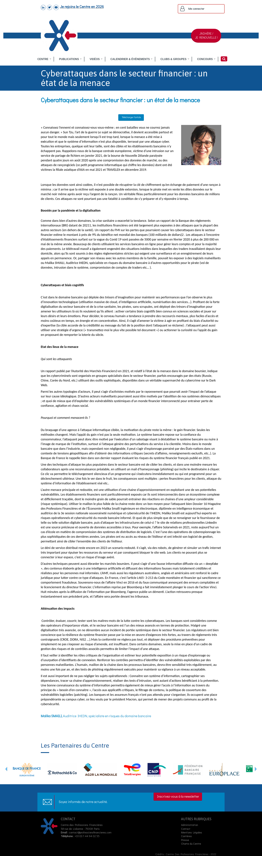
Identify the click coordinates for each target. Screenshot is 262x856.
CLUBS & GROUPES (173, 59)
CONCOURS (204, 59)
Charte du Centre (191, 843)
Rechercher (224, 58)
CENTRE (43, 59)
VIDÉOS (94, 59)
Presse (185, 840)
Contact (185, 828)
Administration (189, 825)
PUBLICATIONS (69, 59)
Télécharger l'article (131, 117)
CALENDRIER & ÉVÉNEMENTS (130, 59)
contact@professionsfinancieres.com (90, 832)
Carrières (186, 836)
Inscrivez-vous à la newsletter (178, 796)
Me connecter (196, 8)
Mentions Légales (191, 832)
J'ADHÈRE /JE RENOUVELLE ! (206, 35)
